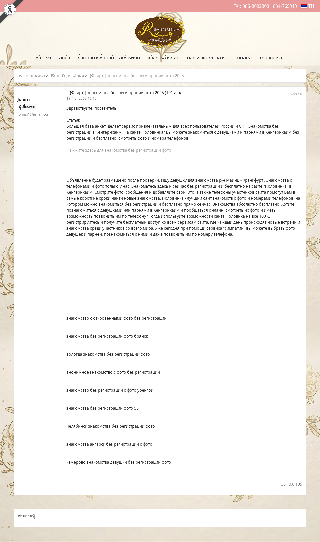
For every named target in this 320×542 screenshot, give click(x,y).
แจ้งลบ (296, 93)
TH (307, 6)
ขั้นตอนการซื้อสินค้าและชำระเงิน (109, 57)
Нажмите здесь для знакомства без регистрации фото (119, 150)
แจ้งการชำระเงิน (164, 57)
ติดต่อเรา (243, 57)
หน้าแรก (43, 57)
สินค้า (64, 57)
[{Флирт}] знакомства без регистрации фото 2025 (136, 75)
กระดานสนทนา (31, 75)
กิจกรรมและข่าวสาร (206, 57)
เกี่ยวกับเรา (271, 57)
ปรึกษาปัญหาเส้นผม (67, 75)
